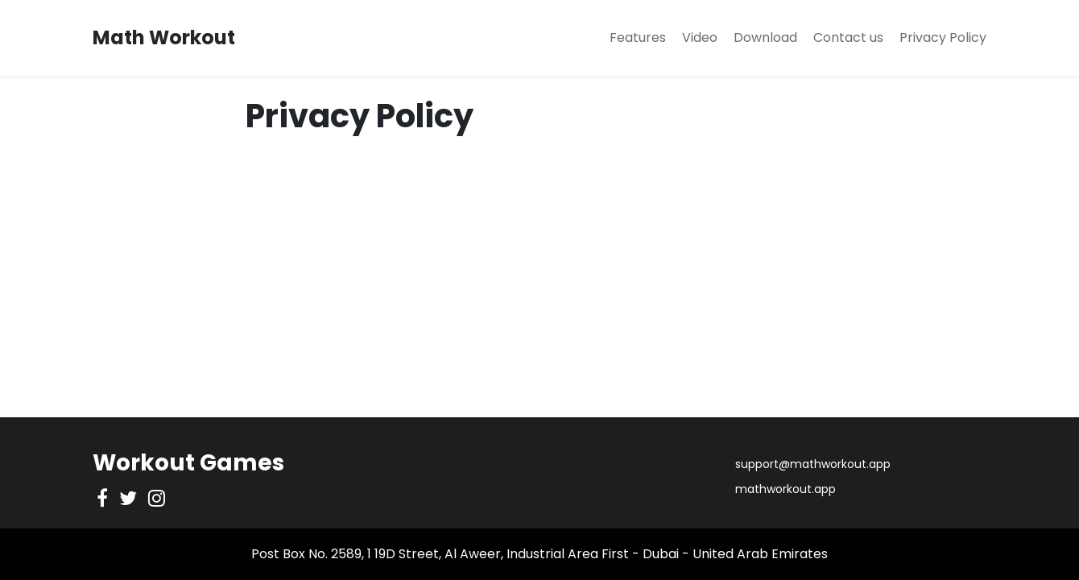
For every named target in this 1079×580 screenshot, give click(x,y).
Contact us (848, 37)
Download (765, 37)
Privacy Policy (942, 37)
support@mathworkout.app (813, 464)
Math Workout (164, 37)
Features (638, 37)
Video (699, 37)
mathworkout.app (785, 489)
